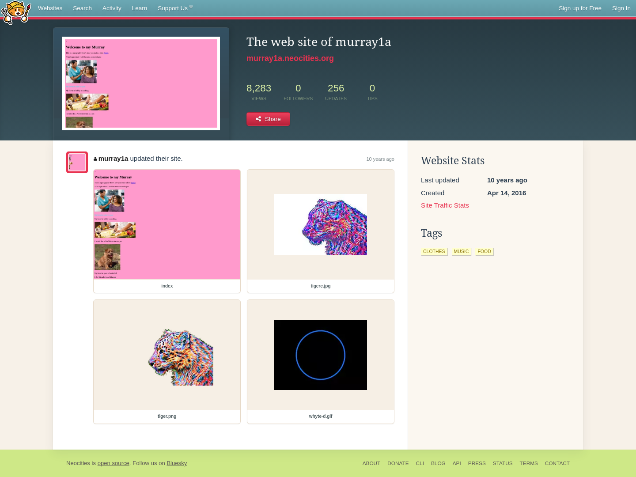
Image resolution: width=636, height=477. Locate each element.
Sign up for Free (580, 8)
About (372, 463)
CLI (420, 463)
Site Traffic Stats (445, 205)
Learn (140, 8)
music (461, 251)
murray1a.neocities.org (290, 58)
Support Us (175, 8)
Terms (529, 463)
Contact (557, 463)
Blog (438, 463)
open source (113, 463)
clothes (434, 251)
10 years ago (380, 159)
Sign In (621, 8)
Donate (398, 463)
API (457, 463)
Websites (50, 8)
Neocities (78, 463)
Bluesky (177, 463)
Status (503, 463)
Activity (111, 8)
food (484, 251)
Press (477, 463)
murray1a (111, 158)
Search (82, 8)
